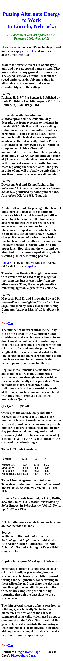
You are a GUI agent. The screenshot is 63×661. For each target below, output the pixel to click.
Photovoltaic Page (23, 655)
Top (10, 323)
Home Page (32, 652)
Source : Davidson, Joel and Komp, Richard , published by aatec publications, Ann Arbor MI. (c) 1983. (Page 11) (30, 191)
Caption (30, 266)
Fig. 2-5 (6, 262)
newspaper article (22, 51)
